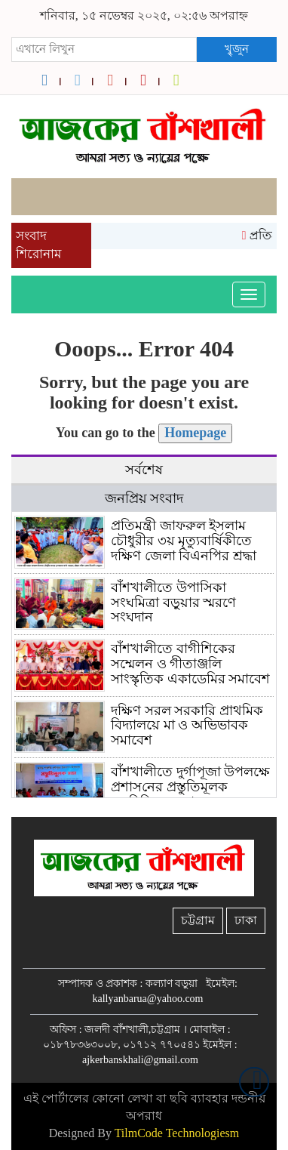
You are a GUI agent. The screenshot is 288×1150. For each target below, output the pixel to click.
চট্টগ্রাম (198, 920)
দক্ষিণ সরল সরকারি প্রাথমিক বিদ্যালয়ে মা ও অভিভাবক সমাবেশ (187, 725)
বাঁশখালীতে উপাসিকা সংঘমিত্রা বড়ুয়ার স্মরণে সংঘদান (173, 602)
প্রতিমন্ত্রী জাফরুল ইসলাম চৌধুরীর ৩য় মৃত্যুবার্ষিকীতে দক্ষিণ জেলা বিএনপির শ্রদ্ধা (183, 540)
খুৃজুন (237, 49)
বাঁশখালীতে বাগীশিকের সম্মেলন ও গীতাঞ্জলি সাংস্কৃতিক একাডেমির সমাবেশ (190, 663)
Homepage (195, 432)
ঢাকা (245, 920)
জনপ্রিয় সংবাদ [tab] (144, 498)
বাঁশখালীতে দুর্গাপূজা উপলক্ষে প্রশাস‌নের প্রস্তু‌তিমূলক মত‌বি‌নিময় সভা (190, 786)
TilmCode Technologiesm (177, 1133)
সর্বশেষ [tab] (144, 469)
